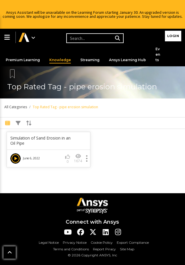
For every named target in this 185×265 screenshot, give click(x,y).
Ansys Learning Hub (127, 60)
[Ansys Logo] (92, 205)
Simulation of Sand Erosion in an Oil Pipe (40, 141)
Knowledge (60, 60)
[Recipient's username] (94, 38)
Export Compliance (133, 242)
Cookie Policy (102, 242)
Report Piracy (104, 249)
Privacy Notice (75, 242)
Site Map (127, 249)
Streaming (90, 60)
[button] (7, 37)
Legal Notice (49, 242)
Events (157, 54)
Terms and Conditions (71, 249)
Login (173, 36)
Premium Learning (23, 60)
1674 (78, 158)
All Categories (15, 107)
